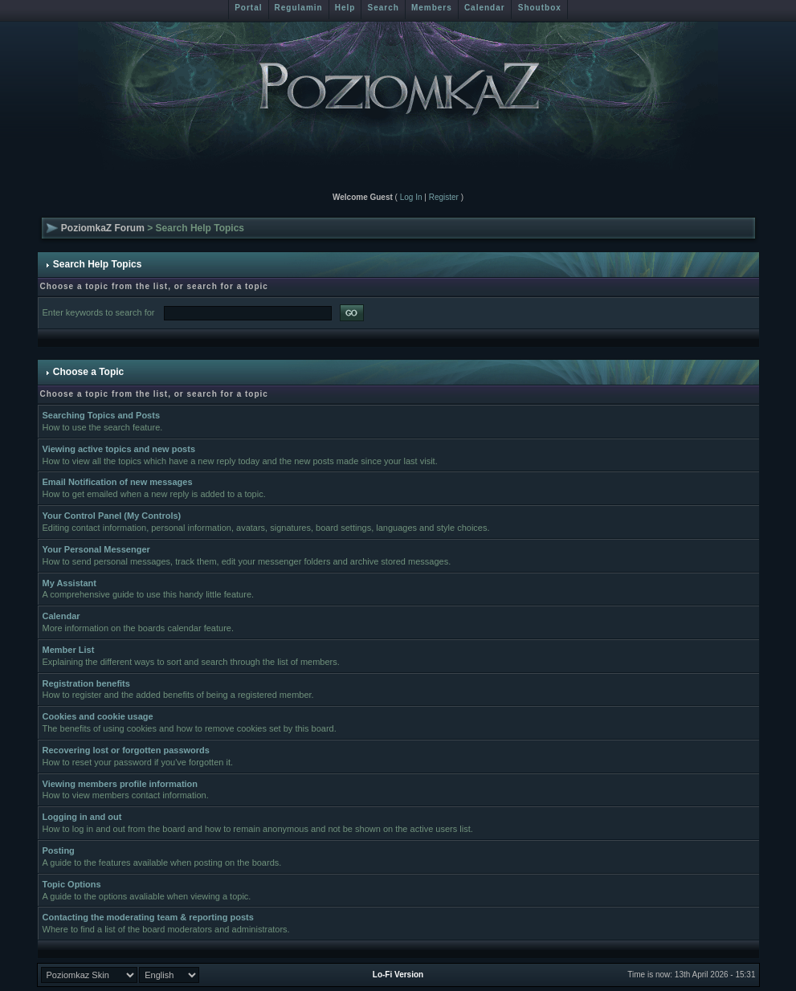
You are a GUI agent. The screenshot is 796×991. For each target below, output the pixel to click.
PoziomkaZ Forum (103, 228)
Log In (411, 197)
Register (444, 197)
